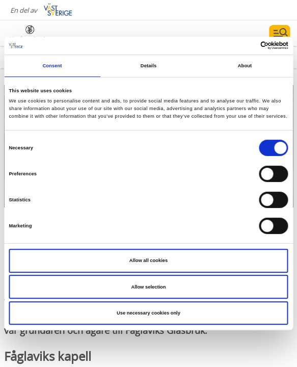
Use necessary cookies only (148, 313)
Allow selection (148, 287)
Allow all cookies (148, 260)
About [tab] (245, 65)
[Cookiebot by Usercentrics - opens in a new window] (243, 46)
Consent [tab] (52, 65)
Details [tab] (148, 65)
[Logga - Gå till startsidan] (46, 33)
